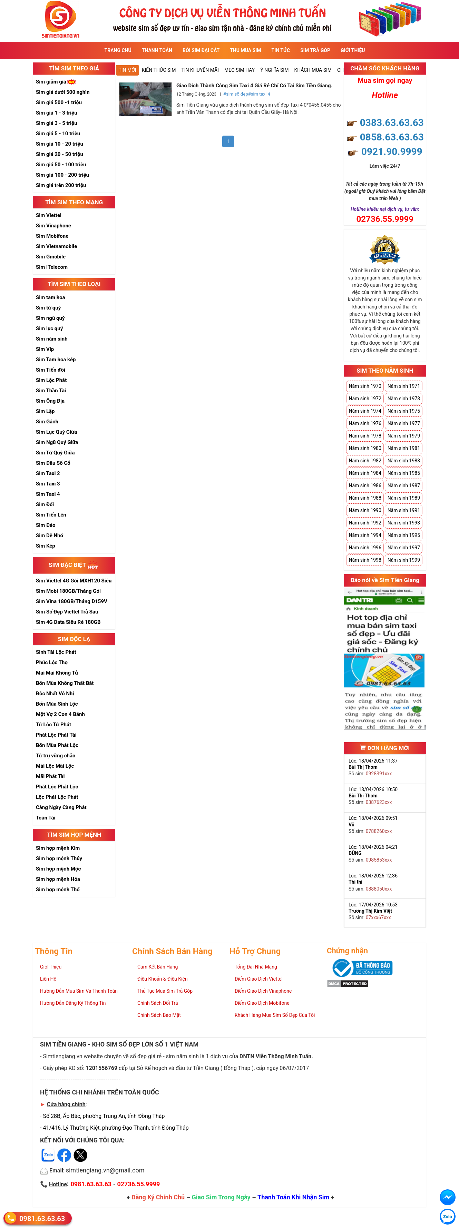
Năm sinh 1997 (404, 547)
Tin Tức (281, 50)
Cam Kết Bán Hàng (157, 967)
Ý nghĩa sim (274, 70)
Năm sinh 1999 (404, 560)
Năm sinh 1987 (404, 485)
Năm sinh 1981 (404, 448)
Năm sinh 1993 (404, 522)
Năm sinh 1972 (365, 398)
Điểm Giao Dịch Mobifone (262, 1003)
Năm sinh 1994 (365, 535)
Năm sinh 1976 (365, 423)
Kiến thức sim (159, 70)
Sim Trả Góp (315, 50)
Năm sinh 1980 (365, 448)
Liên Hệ (48, 979)
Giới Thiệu (353, 50)
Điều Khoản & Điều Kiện (162, 979)
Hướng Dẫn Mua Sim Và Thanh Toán (79, 991)
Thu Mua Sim (245, 50)
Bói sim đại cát (201, 50)
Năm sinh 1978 (365, 436)
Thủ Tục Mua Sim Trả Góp (165, 991)
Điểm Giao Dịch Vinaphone (263, 991)
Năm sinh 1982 (365, 460)
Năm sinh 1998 (365, 560)
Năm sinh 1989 (404, 498)
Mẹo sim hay (239, 70)
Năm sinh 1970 (365, 386)
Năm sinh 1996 (365, 547)
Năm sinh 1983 (404, 460)
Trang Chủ (118, 50)
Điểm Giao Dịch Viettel (259, 979)
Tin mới (127, 70)
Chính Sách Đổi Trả (157, 1003)
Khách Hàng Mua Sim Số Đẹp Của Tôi (275, 1015)
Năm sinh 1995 (404, 535)
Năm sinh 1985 (404, 473)
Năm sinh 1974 (365, 411)
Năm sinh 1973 (404, 398)
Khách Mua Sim (313, 70)
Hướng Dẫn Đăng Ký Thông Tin (73, 1003)
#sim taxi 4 (259, 94)
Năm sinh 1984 (365, 473)
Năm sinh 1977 (404, 423)
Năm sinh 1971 (404, 386)
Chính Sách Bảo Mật (159, 1015)
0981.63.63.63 (42, 1218)
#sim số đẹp (235, 94)
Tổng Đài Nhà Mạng (256, 967)
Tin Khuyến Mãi (200, 70)
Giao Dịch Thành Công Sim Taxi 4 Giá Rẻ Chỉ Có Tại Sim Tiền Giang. (254, 85)
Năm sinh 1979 (404, 436)
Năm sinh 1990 (365, 510)
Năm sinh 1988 (365, 498)
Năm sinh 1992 (365, 522)
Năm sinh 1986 (365, 485)
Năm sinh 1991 (404, 510)
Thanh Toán (157, 50)
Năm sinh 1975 (404, 411)
